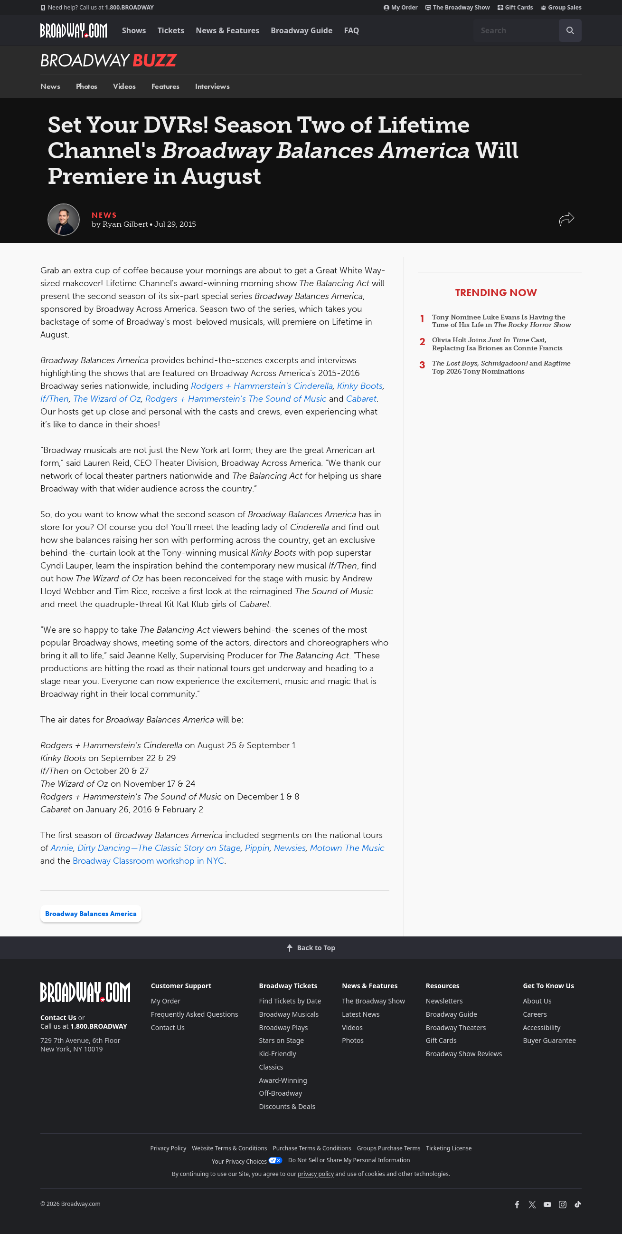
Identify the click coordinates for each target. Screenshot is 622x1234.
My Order (401, 7)
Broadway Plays (283, 1027)
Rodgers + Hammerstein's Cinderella (262, 386)
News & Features (227, 30)
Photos (86, 86)
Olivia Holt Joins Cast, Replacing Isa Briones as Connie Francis (497, 344)
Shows (134, 30)
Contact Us (58, 1017)
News (50, 86)
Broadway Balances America (91, 914)
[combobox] (527, 30)
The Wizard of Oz (107, 399)
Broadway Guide (301, 30)
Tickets (171, 30)
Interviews (212, 86)
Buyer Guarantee (549, 1040)
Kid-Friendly (277, 1053)
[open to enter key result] (570, 30)
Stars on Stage (281, 1040)
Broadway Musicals (289, 1014)
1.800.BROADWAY (97, 7)
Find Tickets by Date (290, 1000)
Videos (124, 86)
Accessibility (541, 1027)
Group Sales (561, 7)
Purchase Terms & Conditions (312, 1148)
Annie (62, 848)
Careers (535, 1014)
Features (165, 86)
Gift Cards (515, 7)
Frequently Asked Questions (194, 1014)
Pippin (257, 848)
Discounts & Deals (287, 1106)
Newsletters (444, 1000)
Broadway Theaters (456, 1027)
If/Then (54, 399)
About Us (537, 1000)
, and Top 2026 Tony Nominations (501, 367)
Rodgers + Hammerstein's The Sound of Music (236, 399)
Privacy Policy (169, 1148)
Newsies (290, 848)
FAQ (351, 30)
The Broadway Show (457, 7)
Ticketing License (449, 1148)
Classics (271, 1066)
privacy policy (316, 1174)
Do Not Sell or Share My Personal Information (349, 1160)
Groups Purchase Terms (389, 1148)
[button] (567, 224)
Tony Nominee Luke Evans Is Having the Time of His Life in (501, 321)
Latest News (361, 1014)
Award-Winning (283, 1080)
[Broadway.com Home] (73, 30)
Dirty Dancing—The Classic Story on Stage (159, 848)
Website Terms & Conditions (229, 1148)
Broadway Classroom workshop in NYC (148, 861)
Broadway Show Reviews (464, 1053)
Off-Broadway (280, 1093)
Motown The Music (347, 848)
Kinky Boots (360, 386)
